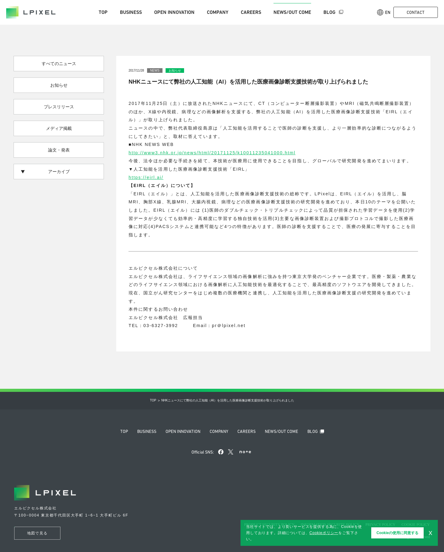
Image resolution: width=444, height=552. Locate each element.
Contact (416, 12)
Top (103, 12)
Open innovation (174, 12)
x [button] (430, 532)
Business (131, 12)
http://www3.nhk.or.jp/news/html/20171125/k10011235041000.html (212, 152)
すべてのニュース (59, 63)
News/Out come (292, 12)
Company (217, 12)
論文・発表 (59, 149)
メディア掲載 (59, 128)
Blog (330, 12)
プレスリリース (59, 106)
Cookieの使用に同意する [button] (397, 533)
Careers (251, 12)
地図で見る (37, 533)
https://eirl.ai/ (146, 177)
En (383, 12)
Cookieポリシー (323, 533)
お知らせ (59, 85)
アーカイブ (45, 171)
